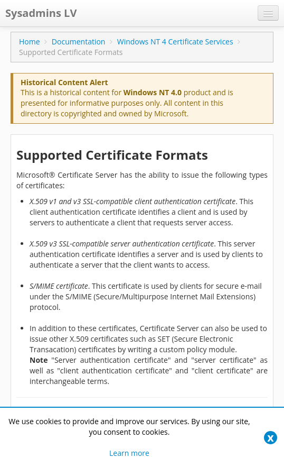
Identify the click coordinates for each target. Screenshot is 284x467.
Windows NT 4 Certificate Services (175, 41)
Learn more (129, 453)
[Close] (270, 437)
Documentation (79, 41)
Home (29, 41)
